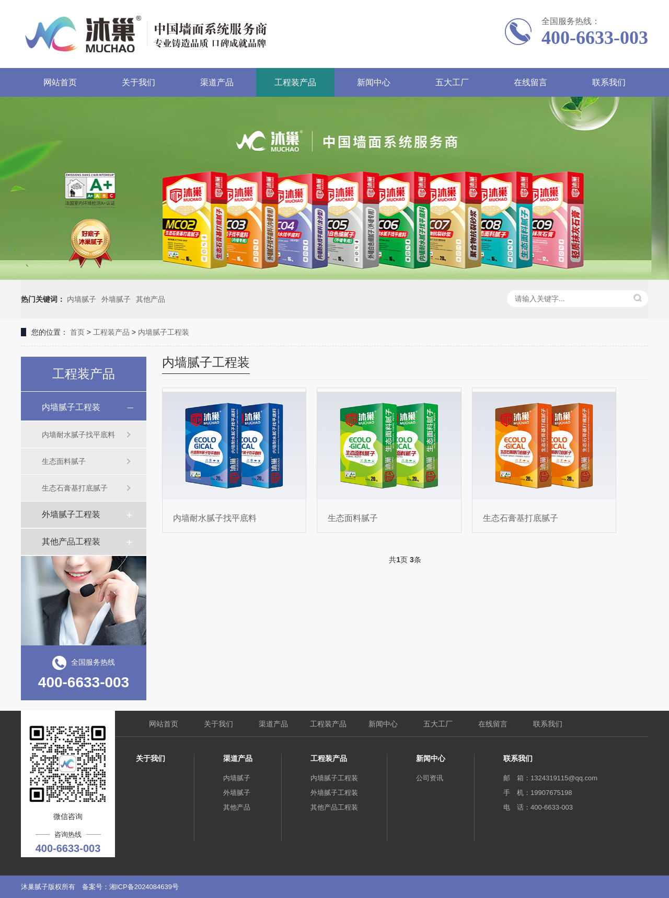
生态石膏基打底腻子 (75, 488)
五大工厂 (452, 82)
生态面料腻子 (64, 461)
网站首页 (60, 82)
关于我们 (138, 82)
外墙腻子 (116, 299)
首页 (77, 332)
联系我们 (609, 82)
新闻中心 (373, 82)
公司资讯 (429, 778)
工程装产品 (295, 82)
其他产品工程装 (71, 541)
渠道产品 (217, 82)
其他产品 (150, 299)
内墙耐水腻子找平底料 (78, 434)
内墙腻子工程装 (163, 332)
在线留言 (530, 82)
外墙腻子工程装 (71, 514)
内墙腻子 (81, 299)
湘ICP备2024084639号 (144, 887)
